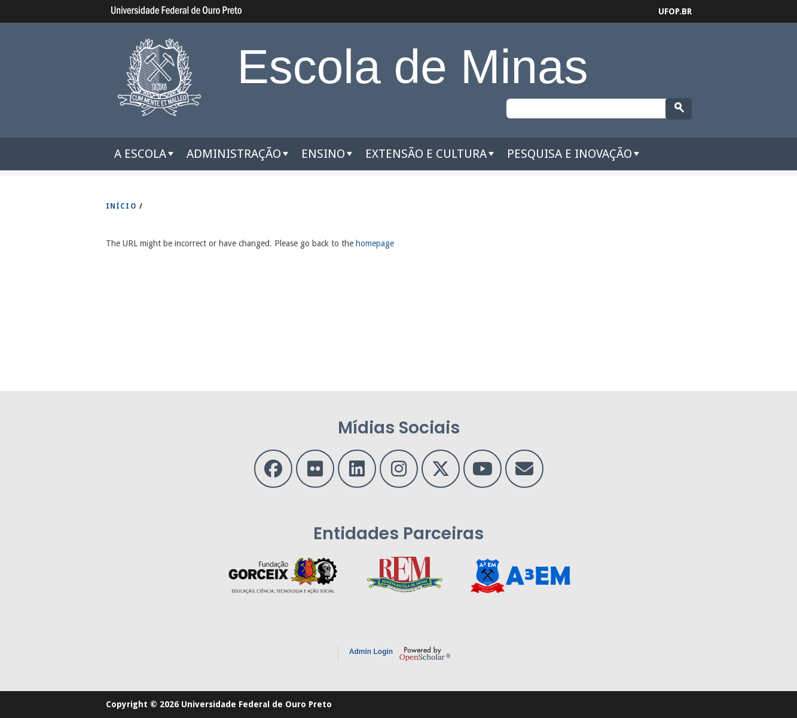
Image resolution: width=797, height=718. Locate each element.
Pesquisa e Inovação (569, 153)
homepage (375, 243)
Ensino (323, 153)
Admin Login (371, 651)
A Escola (140, 153)
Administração (234, 153)
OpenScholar (424, 653)
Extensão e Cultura (426, 153)
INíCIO (121, 206)
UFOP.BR (675, 11)
